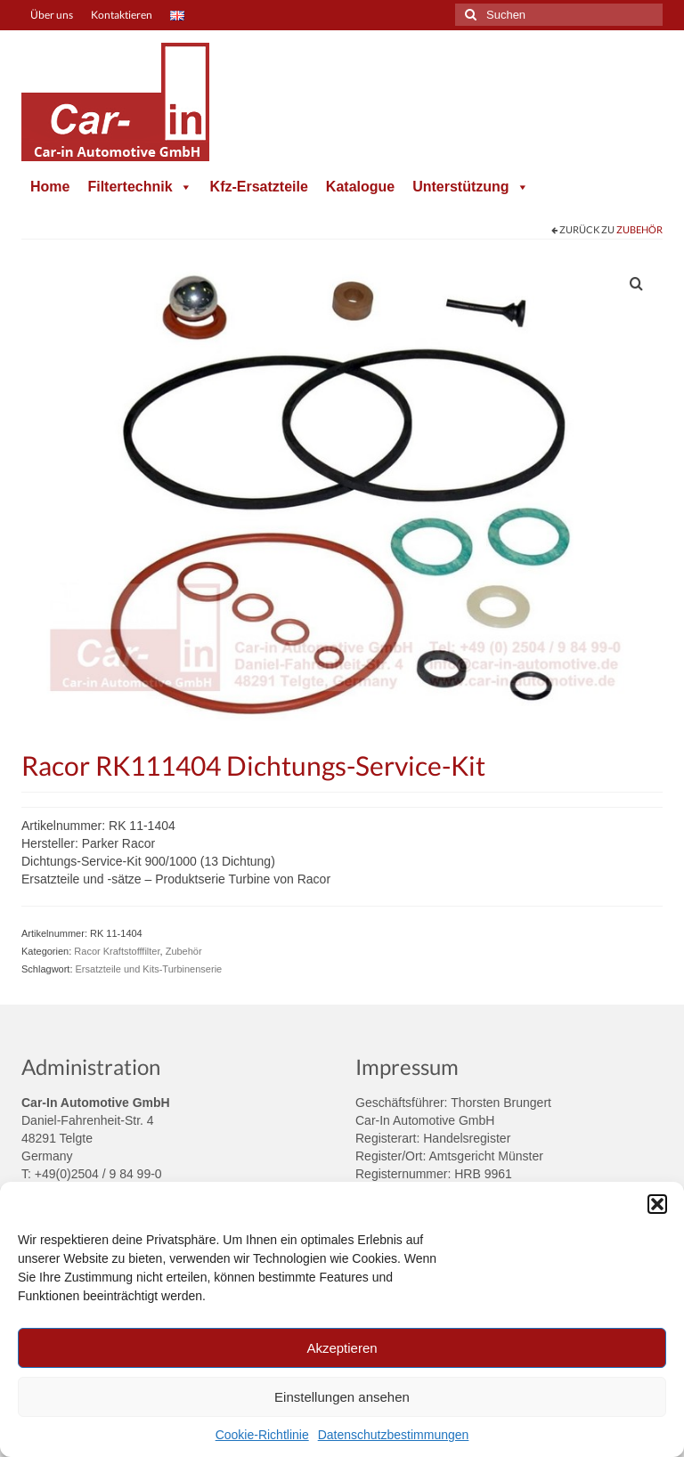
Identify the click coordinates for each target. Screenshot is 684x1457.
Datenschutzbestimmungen (393, 1435)
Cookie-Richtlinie (262, 1435)
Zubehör (639, 229)
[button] (657, 1204)
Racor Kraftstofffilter (116, 951)
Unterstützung (470, 186)
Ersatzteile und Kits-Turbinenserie (149, 969)
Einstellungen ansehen (342, 1396)
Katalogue (360, 186)
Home (49, 186)
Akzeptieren (341, 1347)
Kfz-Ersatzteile (259, 186)
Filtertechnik (139, 186)
